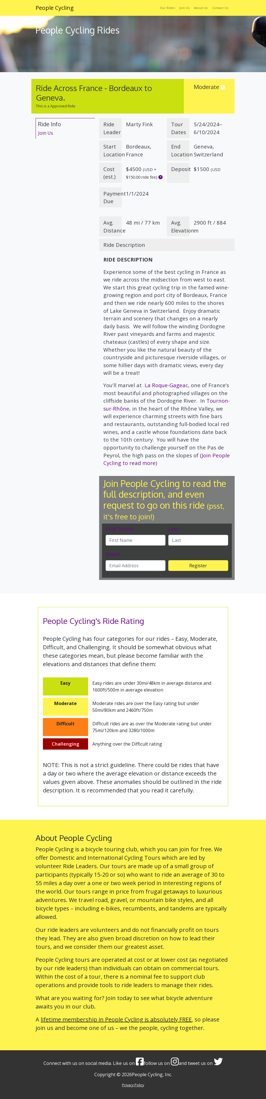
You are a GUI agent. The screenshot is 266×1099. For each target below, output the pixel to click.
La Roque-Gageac (165, 385)
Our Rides (167, 8)
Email (112, 553)
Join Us (184, 8)
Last (173, 528)
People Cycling (55, 8)
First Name (119, 528)
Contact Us (220, 8)
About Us (201, 8)
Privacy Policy (133, 1084)
